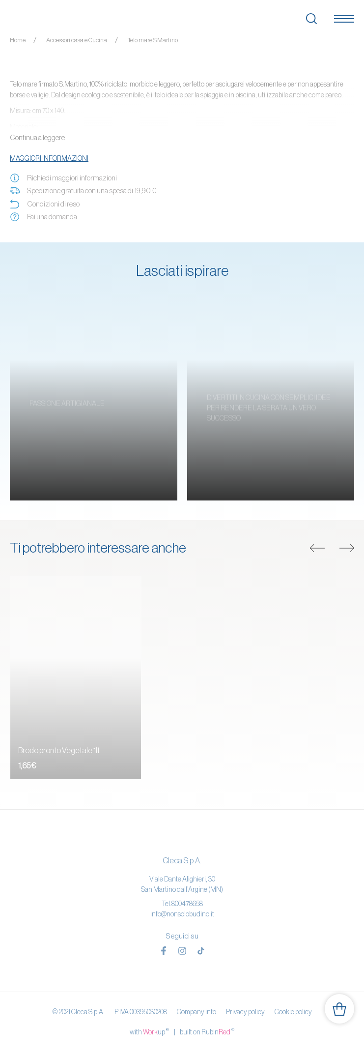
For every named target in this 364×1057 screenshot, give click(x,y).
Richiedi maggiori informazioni (63, 178)
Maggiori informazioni (49, 158)
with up (149, 1031)
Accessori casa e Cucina (76, 40)
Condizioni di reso (45, 204)
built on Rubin (207, 1031)
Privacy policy (245, 1012)
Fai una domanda (43, 216)
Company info (196, 1012)
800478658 (187, 904)
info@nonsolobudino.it (182, 914)
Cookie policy (293, 1012)
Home (18, 40)
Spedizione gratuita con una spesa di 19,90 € (83, 190)
